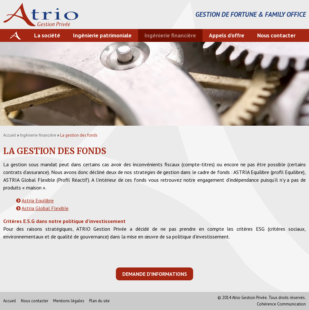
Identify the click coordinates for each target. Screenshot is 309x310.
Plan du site (99, 301)
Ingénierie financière (170, 35)
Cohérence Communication (281, 304)
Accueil (9, 135)
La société (47, 35)
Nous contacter (276, 35)
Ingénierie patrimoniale (102, 35)
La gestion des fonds (79, 135)
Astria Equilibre (38, 200)
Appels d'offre (226, 35)
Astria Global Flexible (45, 208)
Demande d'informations (154, 274)
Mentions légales (68, 301)
